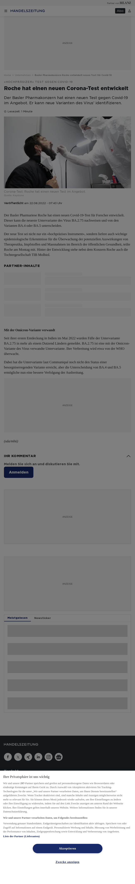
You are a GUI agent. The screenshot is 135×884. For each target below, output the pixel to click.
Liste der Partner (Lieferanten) (21, 836)
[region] (67, 827)
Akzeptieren (67, 848)
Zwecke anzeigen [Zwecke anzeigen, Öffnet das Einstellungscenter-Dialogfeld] (67, 862)
